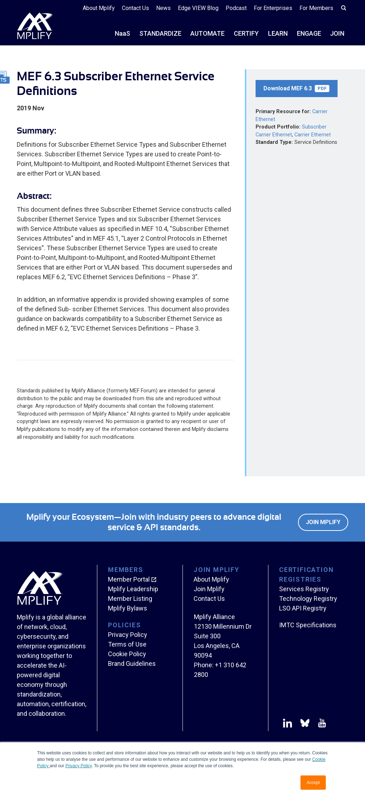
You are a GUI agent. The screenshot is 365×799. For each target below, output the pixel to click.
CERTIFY (246, 33)
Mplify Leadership (133, 589)
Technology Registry (308, 598)
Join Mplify (323, 522)
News (163, 8)
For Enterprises (273, 8)
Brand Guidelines (132, 663)
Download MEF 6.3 (296, 88)
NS (122, 33)
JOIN (337, 33)
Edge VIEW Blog (198, 8)
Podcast (236, 8)
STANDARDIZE (160, 33)
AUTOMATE (207, 33)
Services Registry (304, 589)
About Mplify (99, 8)
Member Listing (130, 598)
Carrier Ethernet (312, 135)
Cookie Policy (127, 654)
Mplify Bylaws (127, 608)
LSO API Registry (303, 608)
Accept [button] (313, 782)
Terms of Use (127, 644)
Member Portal (129, 579)
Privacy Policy (78, 765)
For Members (316, 8)
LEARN (278, 33)
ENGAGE (309, 33)
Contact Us (135, 8)
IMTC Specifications (307, 625)
